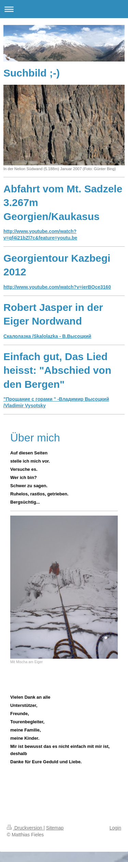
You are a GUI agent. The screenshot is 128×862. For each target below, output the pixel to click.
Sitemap (54, 828)
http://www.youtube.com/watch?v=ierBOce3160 (57, 287)
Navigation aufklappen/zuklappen (64, 9)
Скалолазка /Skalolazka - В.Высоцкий (47, 336)
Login (115, 828)
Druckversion (25, 828)
